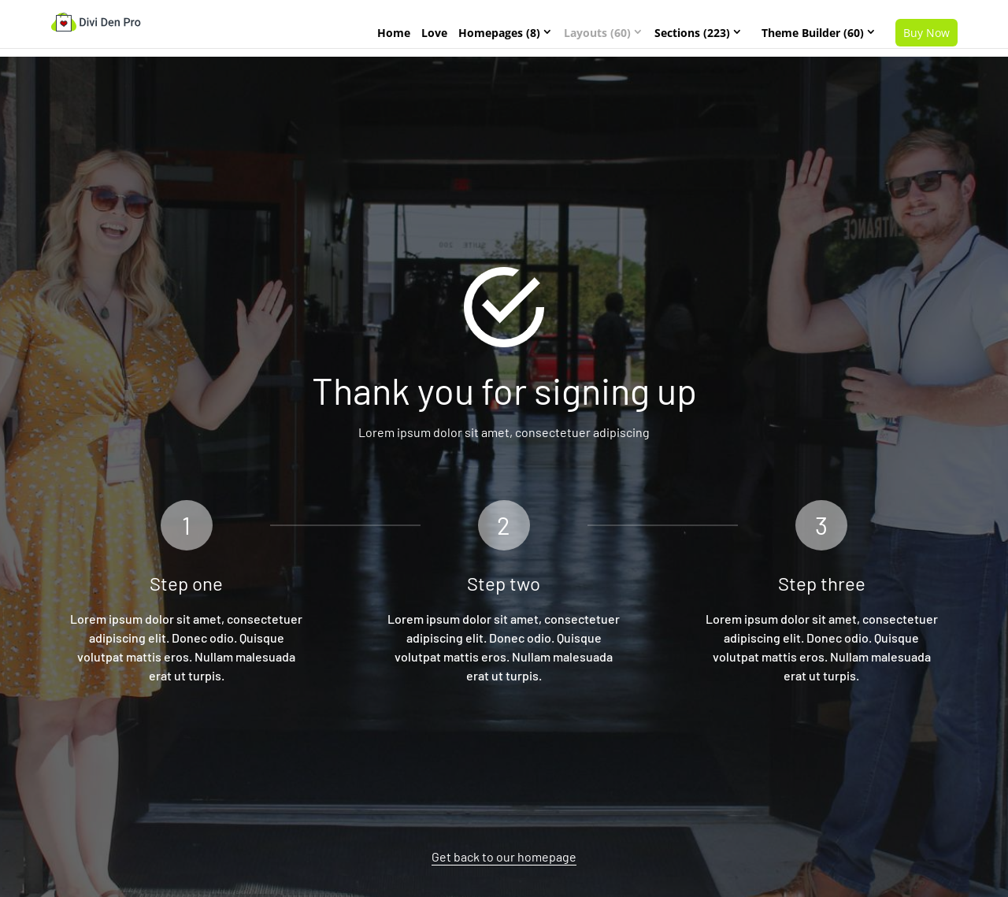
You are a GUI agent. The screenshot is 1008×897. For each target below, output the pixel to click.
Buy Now (926, 32)
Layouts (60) (597, 32)
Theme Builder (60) (813, 32)
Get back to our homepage (504, 856)
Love (434, 32)
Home (393, 32)
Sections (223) (692, 32)
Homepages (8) (499, 32)
